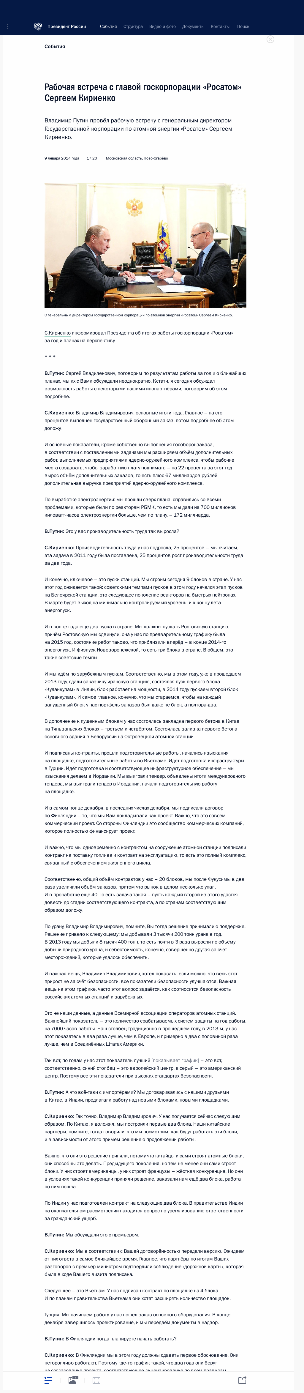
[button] (10, 9)
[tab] (48, 1380)
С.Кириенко (58, 332)
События (55, 46)
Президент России (67, 8)
